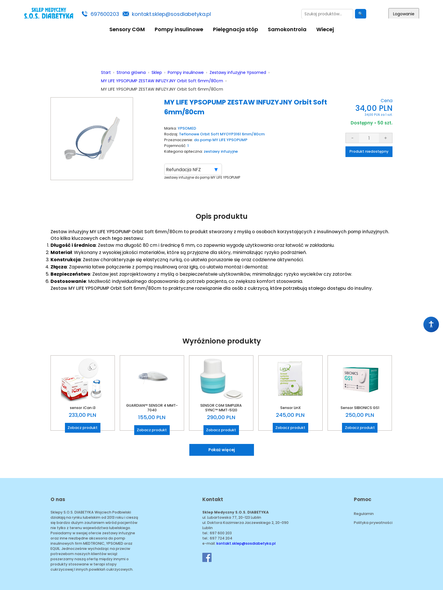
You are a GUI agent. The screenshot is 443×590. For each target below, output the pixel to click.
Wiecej (325, 29)
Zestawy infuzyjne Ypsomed (238, 72)
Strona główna (131, 72)
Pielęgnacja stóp (235, 29)
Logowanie (403, 14)
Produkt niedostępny (368, 151)
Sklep (157, 72)
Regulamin (364, 513)
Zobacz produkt (83, 427)
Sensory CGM (127, 29)
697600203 (105, 14)
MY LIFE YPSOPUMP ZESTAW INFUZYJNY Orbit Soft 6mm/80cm (162, 81)
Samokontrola (287, 29)
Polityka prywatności (373, 522)
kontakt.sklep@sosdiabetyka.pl (171, 14)
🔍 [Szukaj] (360, 13)
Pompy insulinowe (179, 29)
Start (106, 72)
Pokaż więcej (221, 450)
